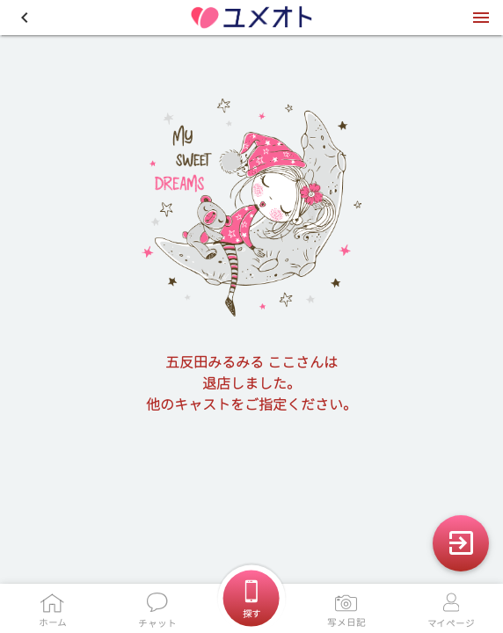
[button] (24, 17)
